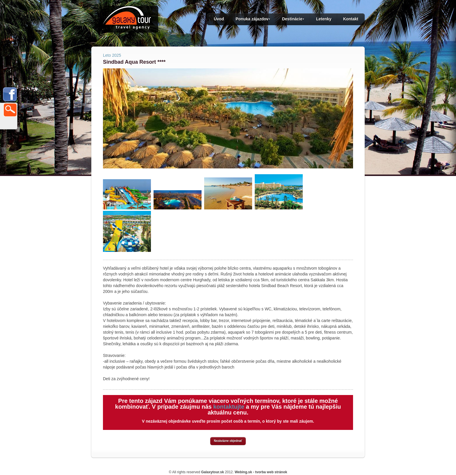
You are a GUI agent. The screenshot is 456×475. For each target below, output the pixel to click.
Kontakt (350, 19)
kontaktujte (228, 406)
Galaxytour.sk (212, 472)
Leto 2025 (112, 55)
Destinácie (293, 19)
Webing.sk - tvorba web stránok (261, 472)
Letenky (324, 19)
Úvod (219, 19)
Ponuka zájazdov (253, 19)
